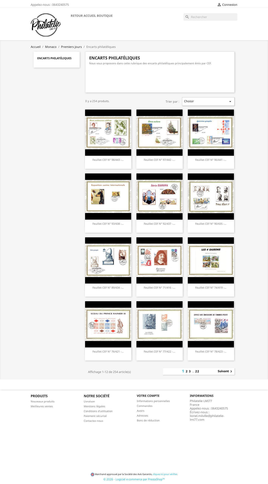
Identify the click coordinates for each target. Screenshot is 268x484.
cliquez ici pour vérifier (165, 474)
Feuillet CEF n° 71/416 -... (159, 287)
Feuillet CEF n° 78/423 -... (210, 351)
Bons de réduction (148, 420)
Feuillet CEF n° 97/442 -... (159, 160)
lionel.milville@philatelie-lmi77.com (207, 418)
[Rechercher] (210, 17)
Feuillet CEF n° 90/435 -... (210, 223)
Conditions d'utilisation (98, 411)
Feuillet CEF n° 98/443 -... (108, 160)
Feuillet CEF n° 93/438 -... (108, 223)
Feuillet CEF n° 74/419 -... (210, 287)
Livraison (89, 401)
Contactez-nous (93, 421)
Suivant (225, 371)
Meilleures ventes (42, 406)
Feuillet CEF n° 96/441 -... (210, 160)
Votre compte (148, 396)
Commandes (144, 406)
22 (197, 371)
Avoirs (140, 410)
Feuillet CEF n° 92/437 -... (159, 223)
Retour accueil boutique (92, 16)
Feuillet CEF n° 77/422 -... (159, 351)
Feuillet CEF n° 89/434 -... (108, 287)
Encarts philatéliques (54, 58)
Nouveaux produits (43, 401)
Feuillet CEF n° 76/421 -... (108, 351)
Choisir (208, 101)
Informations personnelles (153, 401)
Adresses (142, 415)
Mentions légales (94, 406)
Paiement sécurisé (95, 416)
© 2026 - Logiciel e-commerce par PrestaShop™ (134, 479)
